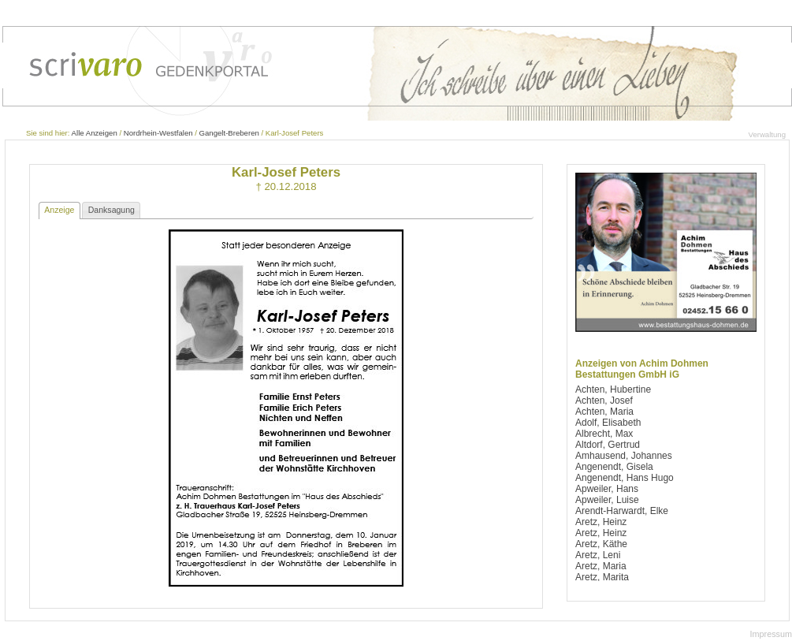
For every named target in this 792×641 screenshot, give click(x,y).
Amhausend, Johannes (623, 455)
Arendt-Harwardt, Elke (621, 510)
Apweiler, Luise (607, 499)
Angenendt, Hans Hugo (624, 477)
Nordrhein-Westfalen (158, 133)
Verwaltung (767, 134)
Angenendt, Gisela (614, 466)
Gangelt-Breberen (229, 133)
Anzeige (59, 209)
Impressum (771, 634)
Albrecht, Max (604, 433)
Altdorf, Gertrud (607, 444)
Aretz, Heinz (601, 521)
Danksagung (111, 209)
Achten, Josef (604, 400)
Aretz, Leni (597, 555)
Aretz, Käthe (601, 544)
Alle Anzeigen (94, 133)
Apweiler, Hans (606, 488)
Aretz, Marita (602, 577)
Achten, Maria (604, 411)
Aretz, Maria (601, 566)
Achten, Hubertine (613, 389)
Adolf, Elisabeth (608, 422)
